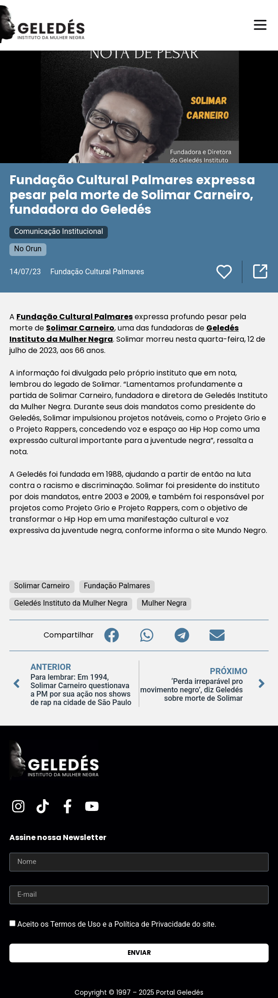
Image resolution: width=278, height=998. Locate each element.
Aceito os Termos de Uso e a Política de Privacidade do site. (117, 924)
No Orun (28, 248)
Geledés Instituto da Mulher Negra (71, 603)
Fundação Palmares (117, 585)
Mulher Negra (164, 603)
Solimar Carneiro (80, 328)
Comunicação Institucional (58, 231)
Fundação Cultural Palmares (74, 316)
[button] (111, 635)
